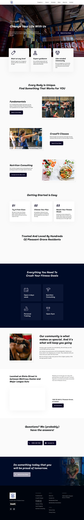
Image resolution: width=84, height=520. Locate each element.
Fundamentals (39, 495)
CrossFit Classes (39, 498)
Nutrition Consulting (40, 508)
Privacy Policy (52, 512)
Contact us (51, 443)
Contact (71, 2)
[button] (40, 2)
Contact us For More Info (18, 174)
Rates (59, 2)
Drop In (47, 2)
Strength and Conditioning (39, 501)
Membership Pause (53, 500)
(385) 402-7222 (36, 443)
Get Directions (58, 405)
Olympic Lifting (39, 503)
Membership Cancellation (55, 502)
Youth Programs (39, 506)
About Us (65, 2)
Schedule (53, 2)
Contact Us (51, 498)
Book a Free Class (66, 33)
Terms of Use (52, 510)
